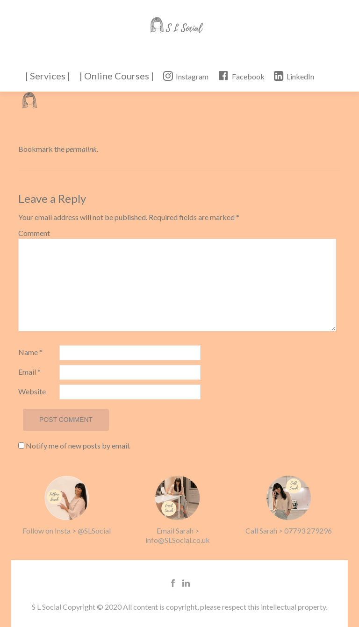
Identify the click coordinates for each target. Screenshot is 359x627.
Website (32, 391)
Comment (34, 232)
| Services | (47, 75)
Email (29, 371)
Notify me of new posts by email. (78, 445)
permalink (81, 148)
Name (30, 352)
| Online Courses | (116, 75)
